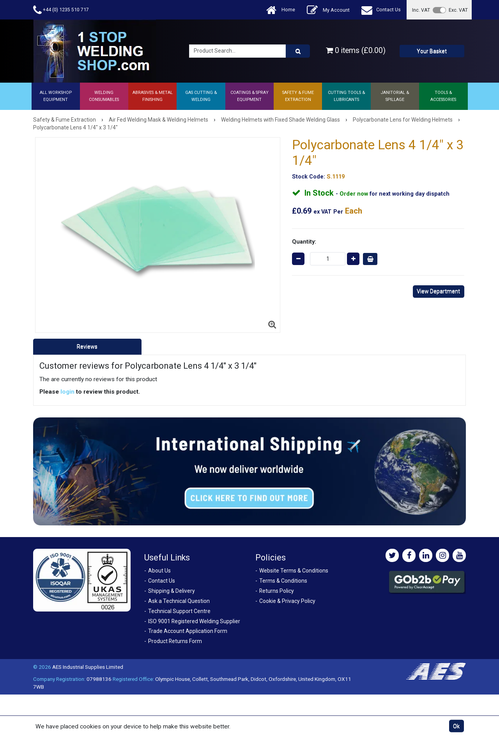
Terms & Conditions (283, 581)
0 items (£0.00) (356, 50)
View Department (438, 291)
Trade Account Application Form (187, 631)
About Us (159, 570)
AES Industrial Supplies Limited (87, 667)
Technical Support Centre (179, 611)
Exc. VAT (458, 10)
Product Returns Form (175, 641)
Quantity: (304, 241)
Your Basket (432, 51)
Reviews (87, 346)
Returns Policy (276, 591)
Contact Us (381, 9)
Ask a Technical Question (179, 601)
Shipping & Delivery (171, 591)
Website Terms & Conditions (293, 570)
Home (280, 9)
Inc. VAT (421, 10)
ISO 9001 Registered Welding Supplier (194, 621)
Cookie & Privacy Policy (287, 601)
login (67, 391)
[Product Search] (298, 51)
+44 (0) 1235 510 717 (61, 9)
